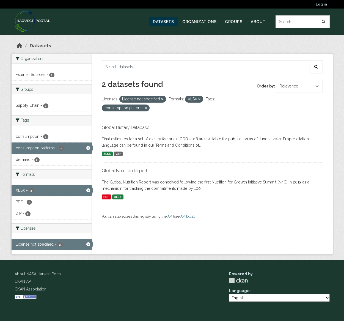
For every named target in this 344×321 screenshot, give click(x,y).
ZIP (118, 153)
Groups (233, 22)
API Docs (186, 216)
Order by (265, 86)
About (258, 22)
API (169, 216)
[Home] (19, 45)
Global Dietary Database (125, 127)
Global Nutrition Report (124, 170)
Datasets (163, 22)
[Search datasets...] (303, 21)
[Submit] (323, 21)
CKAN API (23, 281)
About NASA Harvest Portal (38, 274)
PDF (106, 197)
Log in (321, 4)
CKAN (238, 280)
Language (239, 291)
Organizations (199, 22)
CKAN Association (30, 289)
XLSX (107, 153)
